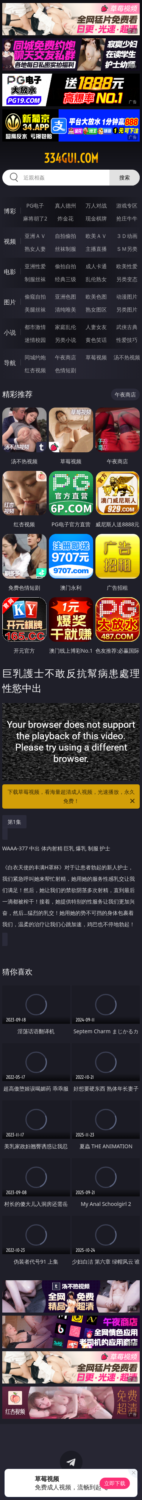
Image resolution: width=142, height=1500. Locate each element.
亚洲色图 (65, 296)
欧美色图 (96, 296)
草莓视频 (96, 357)
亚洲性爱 (35, 266)
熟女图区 (96, 309)
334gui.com (71, 158)
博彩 (10, 211)
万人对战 (96, 205)
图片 (10, 302)
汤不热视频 (127, 357)
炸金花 (65, 218)
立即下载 (114, 1483)
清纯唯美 (65, 309)
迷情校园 (35, 339)
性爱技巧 (126, 339)
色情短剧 (65, 370)
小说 (10, 332)
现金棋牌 (96, 218)
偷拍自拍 (65, 266)
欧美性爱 (126, 266)
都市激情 (35, 327)
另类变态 (126, 279)
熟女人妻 (35, 248)
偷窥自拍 (35, 296)
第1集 (14, 821)
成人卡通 (96, 266)
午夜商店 (65, 357)
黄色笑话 (96, 339)
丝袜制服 (65, 248)
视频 (10, 241)
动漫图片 (126, 296)
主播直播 (96, 248)
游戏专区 (126, 205)
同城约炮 (35, 357)
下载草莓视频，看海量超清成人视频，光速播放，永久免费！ (72, 797)
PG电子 (35, 205)
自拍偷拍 (65, 235)
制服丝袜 (35, 279)
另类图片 (126, 309)
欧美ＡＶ (96, 235)
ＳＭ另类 (126, 248)
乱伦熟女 (96, 279)
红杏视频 (35, 370)
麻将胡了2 (35, 218)
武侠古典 (126, 327)
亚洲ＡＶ (35, 235)
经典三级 (65, 279)
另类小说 (65, 339)
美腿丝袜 (35, 309)
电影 (10, 272)
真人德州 (65, 205)
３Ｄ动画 (126, 235)
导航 (10, 363)
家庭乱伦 (65, 327)
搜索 (124, 177)
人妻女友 (96, 327)
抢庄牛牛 (126, 218)
